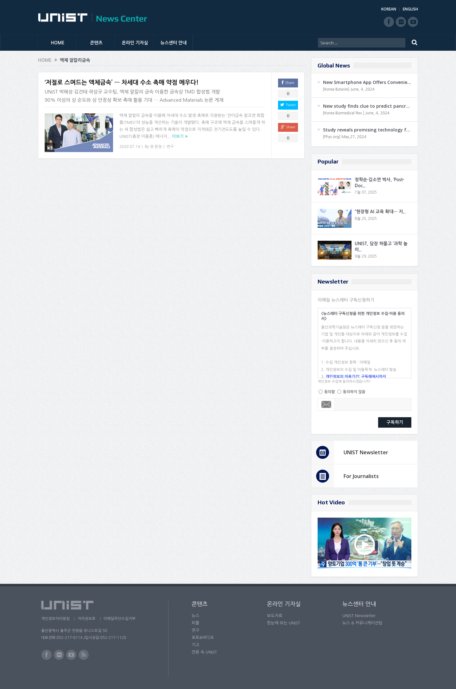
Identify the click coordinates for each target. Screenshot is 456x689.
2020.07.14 (129, 147)
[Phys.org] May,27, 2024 (344, 137)
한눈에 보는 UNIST (283, 623)
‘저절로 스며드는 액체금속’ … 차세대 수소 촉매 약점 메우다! (122, 83)
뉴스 (195, 616)
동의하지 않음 (354, 392)
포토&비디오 (203, 637)
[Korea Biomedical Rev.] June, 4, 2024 (356, 113)
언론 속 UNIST (204, 652)
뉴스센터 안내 (174, 43)
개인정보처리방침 (55, 619)
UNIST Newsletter (366, 452)
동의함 (329, 392)
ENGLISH (410, 9)
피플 (195, 623)
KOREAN (388, 9)
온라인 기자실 (135, 43)
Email (326, 405)
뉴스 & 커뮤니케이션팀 (362, 623)
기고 (195, 645)
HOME (58, 43)
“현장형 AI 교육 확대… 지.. (380, 211)
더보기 (178, 136)
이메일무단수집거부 (120, 619)
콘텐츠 (96, 43)
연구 (170, 147)
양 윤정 (156, 147)
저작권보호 (86, 619)
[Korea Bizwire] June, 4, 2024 (349, 89)
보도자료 (274, 616)
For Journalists (361, 476)
